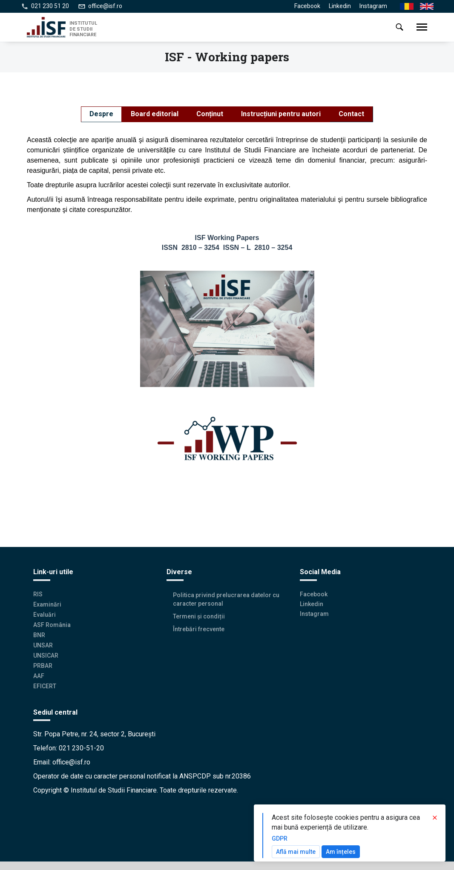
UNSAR (43, 645)
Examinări (47, 604)
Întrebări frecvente (198, 629)
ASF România (52, 624)
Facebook (307, 6)
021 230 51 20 (50, 6)
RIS (38, 594)
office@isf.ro (105, 6)
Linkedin (340, 6)
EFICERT (44, 685)
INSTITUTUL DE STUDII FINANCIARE (83, 28)
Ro (403, 6)
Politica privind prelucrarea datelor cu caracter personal (226, 599)
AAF (38, 675)
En (423, 6)
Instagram (373, 6)
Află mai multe (296, 851)
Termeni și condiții (199, 616)
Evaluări (44, 614)
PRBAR (42, 665)
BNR (39, 635)
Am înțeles (341, 851)
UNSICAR (45, 655)
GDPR (279, 838)
